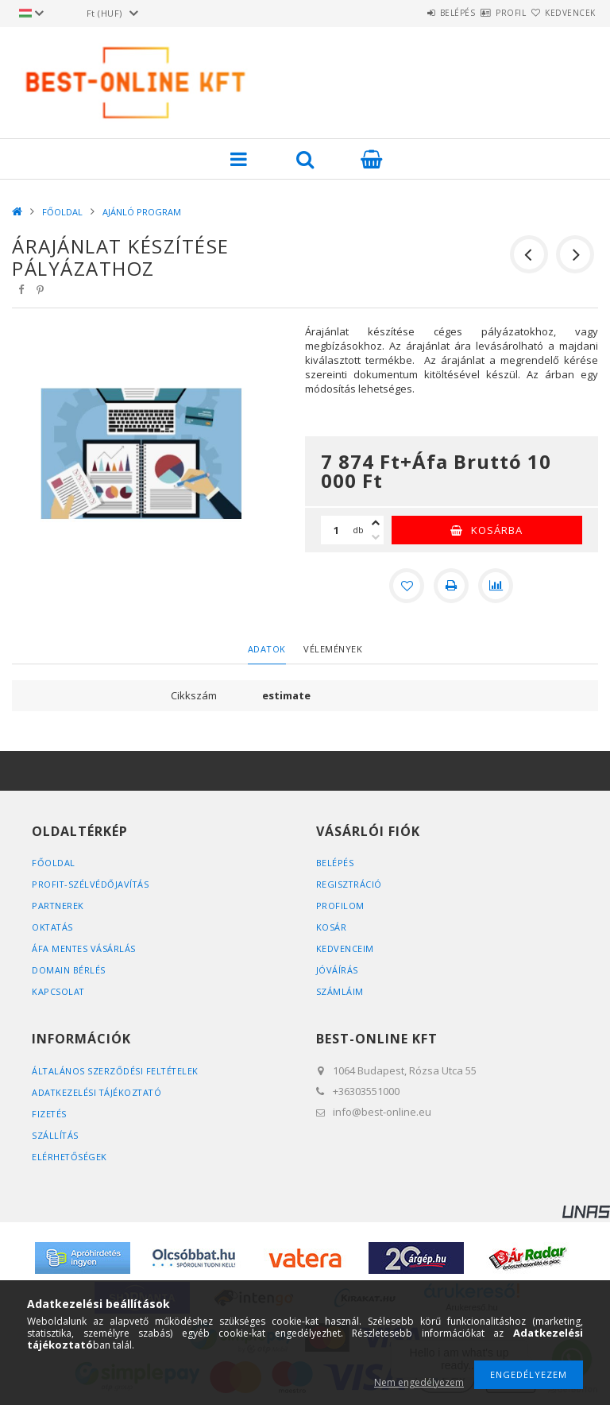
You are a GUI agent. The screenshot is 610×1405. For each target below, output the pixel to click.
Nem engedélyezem (419, 1382)
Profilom (340, 906)
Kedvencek (561, 12)
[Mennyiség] (337, 530)
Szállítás (55, 1135)
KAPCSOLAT (59, 991)
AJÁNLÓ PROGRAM (141, 212)
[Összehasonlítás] (495, 585)
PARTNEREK (58, 906)
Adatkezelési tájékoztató (98, 1092)
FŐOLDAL (62, 212)
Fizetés (50, 1114)
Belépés (411, 12)
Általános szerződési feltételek (116, 1071)
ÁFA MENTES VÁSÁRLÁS (84, 948)
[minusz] (376, 537)
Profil (483, 12)
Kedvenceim (345, 948)
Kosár (331, 927)
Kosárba (497, 530)
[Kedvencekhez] (406, 585)
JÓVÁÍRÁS (337, 970)
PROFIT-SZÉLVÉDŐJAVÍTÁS (91, 884)
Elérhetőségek (70, 1157)
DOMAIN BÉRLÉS (69, 970)
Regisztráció (349, 884)
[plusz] (376, 523)
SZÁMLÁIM (340, 991)
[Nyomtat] (451, 585)
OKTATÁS (53, 927)
